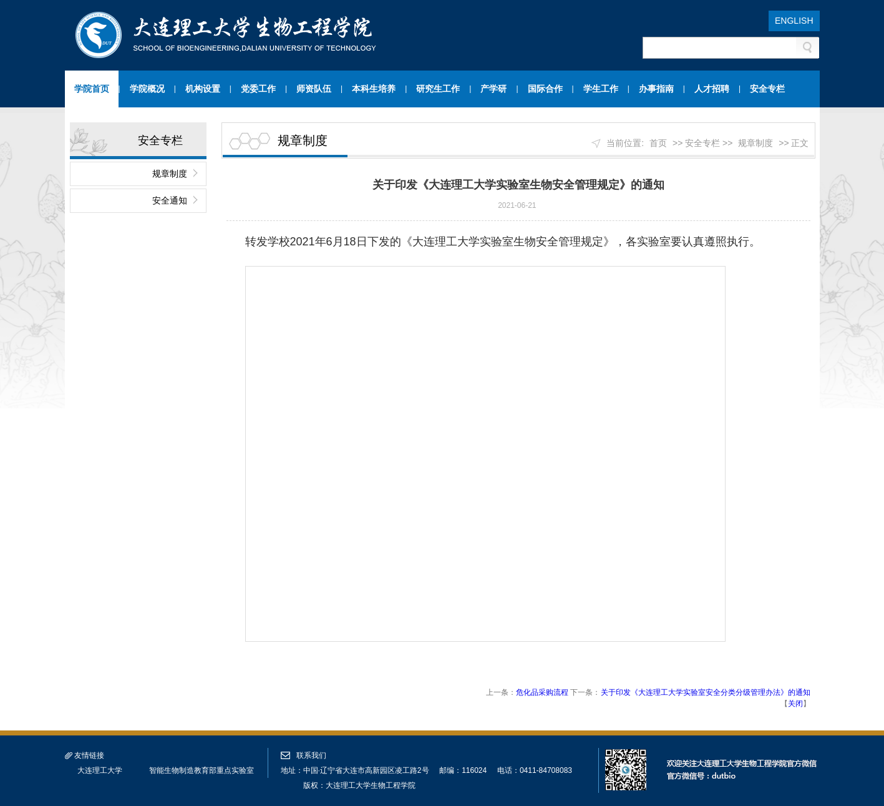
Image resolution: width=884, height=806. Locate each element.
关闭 (795, 703)
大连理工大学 (99, 770)
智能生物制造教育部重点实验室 (201, 770)
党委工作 (258, 89)
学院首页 (91, 89)
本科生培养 (374, 89)
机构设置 (202, 89)
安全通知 (169, 200)
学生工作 (600, 89)
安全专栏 (767, 89)
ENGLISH (794, 21)
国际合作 (545, 89)
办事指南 (656, 89)
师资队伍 (313, 89)
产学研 (493, 89)
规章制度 (169, 174)
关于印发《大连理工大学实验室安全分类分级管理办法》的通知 (705, 692)
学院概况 (147, 89)
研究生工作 (438, 89)
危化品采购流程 (542, 692)
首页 (658, 143)
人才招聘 (711, 89)
